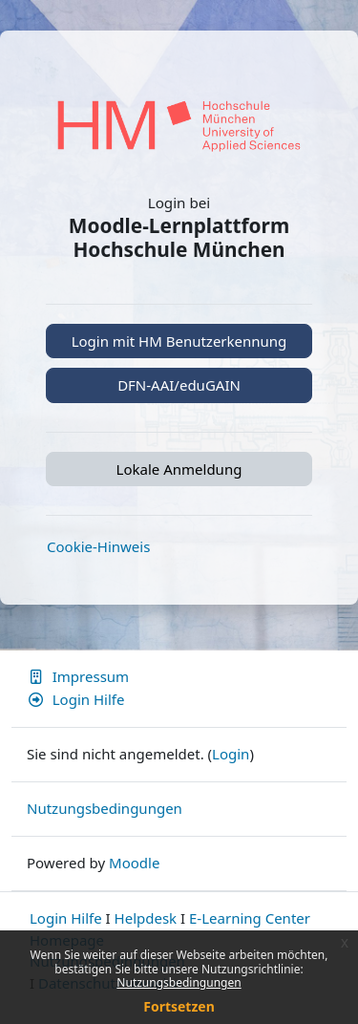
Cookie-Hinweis (98, 546)
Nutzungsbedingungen (178, 982)
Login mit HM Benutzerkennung (179, 341)
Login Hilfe (75, 699)
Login (230, 753)
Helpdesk (146, 918)
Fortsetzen (179, 1006)
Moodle (134, 862)
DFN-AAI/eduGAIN (179, 385)
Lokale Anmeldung (179, 469)
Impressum (78, 676)
